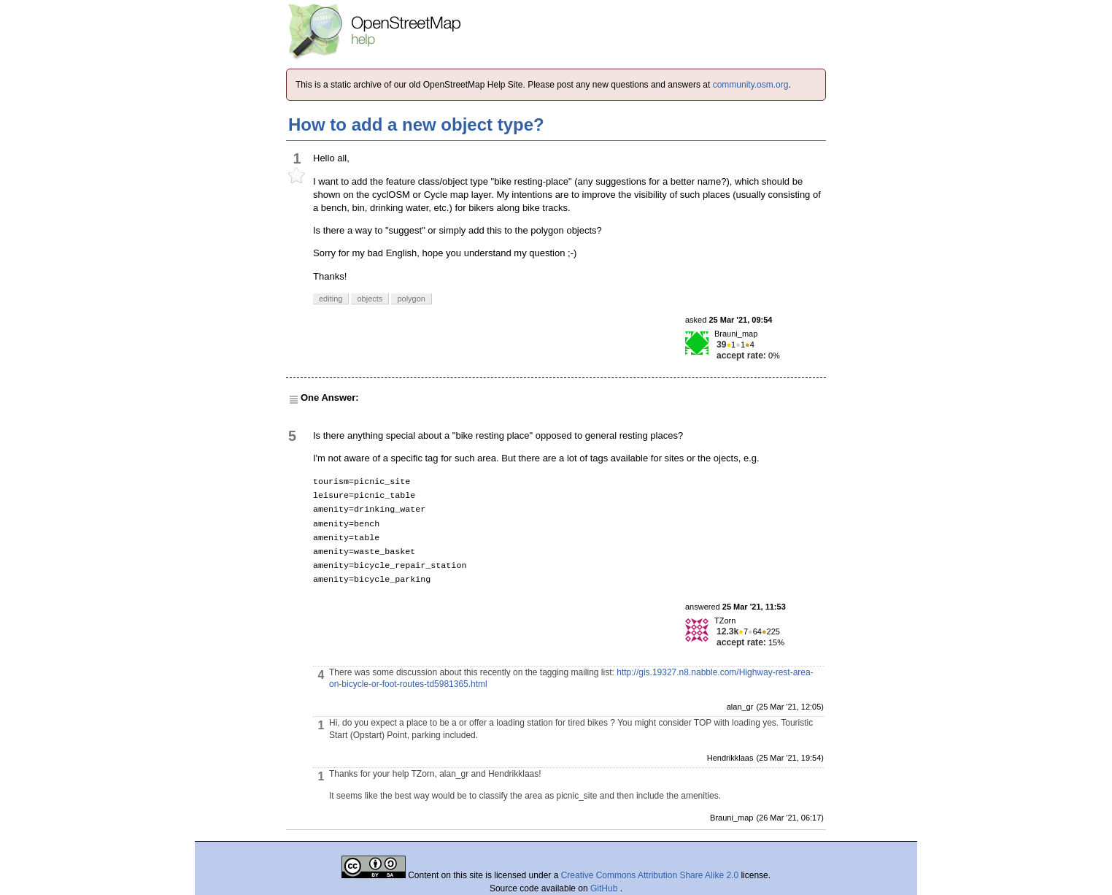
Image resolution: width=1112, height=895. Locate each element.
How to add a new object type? (416, 124)
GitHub (605, 888)
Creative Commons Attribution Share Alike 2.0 (649, 875)
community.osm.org (751, 85)
